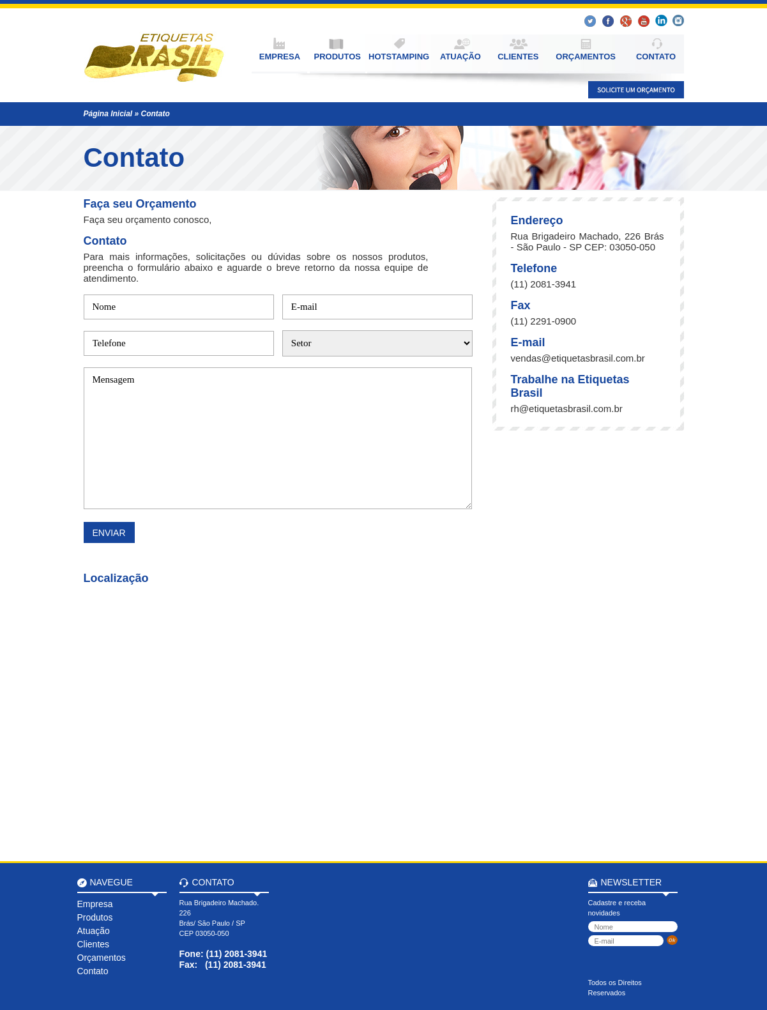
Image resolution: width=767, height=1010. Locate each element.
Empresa (95, 904)
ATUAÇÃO (460, 56)
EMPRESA (279, 56)
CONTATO (656, 56)
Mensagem (278, 438)
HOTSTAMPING (398, 56)
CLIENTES (517, 56)
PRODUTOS (337, 56)
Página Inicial (108, 113)
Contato (155, 113)
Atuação (93, 931)
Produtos (95, 917)
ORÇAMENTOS (586, 56)
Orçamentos (101, 958)
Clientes (93, 944)
